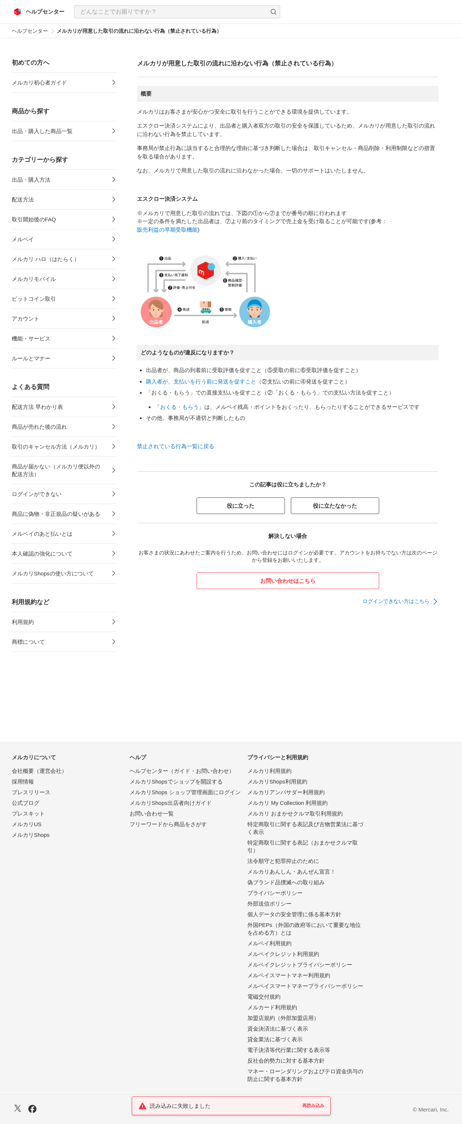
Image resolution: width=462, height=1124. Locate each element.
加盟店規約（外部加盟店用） (283, 1018)
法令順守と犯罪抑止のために (283, 861)
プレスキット (28, 813)
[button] (273, 12)
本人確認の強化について (42, 553)
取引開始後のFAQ (34, 219)
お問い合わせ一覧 (152, 813)
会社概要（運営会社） (39, 771)
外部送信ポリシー (269, 903)
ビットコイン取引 (34, 299)
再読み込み (313, 1105)
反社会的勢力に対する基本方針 (286, 1060)
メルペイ (23, 239)
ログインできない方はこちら (396, 601)
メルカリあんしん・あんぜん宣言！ (291, 871)
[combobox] (177, 11)
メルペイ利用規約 (269, 943)
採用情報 (23, 781)
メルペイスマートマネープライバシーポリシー (305, 986)
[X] (17, 1109)
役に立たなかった (335, 506)
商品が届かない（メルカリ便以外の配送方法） (56, 470)
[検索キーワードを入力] (170, 12)
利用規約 (23, 622)
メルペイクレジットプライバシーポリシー (299, 964)
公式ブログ (25, 803)
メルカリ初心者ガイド (39, 82)
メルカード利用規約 (272, 1007)
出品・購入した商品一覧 (42, 131)
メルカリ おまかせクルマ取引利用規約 (295, 813)
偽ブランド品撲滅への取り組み (286, 882)
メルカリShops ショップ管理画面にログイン (185, 792)
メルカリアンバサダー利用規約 (286, 792)
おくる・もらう (179, 407)
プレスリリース (31, 792)
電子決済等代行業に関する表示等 (288, 1050)
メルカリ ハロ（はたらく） (46, 259)
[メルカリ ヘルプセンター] (39, 11)
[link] (400, 601)
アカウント (25, 318)
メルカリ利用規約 (269, 771)
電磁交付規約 (264, 996)
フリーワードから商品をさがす (168, 824)
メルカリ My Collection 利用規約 (287, 803)
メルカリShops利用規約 (277, 781)
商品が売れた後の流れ (39, 427)
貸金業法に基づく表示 (275, 1039)
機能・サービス (31, 338)
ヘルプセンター (30, 31)
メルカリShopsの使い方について (53, 573)
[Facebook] (32, 1110)
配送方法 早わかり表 (37, 407)
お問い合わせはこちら (287, 581)
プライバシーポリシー (275, 893)
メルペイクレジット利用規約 (283, 954)
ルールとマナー (31, 358)
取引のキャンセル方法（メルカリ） (56, 446)
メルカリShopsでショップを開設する (176, 781)
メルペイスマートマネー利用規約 (288, 975)
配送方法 (23, 199)
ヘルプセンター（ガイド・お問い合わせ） (182, 771)
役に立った (240, 506)
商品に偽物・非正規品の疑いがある (56, 514)
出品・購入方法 (31, 179)
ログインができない (36, 494)
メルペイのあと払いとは (42, 534)
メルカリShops (31, 835)
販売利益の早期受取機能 (167, 229)
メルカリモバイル (34, 279)
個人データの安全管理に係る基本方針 (294, 914)
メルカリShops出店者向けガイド (171, 803)
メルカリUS (27, 824)
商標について (28, 642)
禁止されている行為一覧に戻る (175, 446)
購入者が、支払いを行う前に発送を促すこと (201, 381)
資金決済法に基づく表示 (277, 1028)
